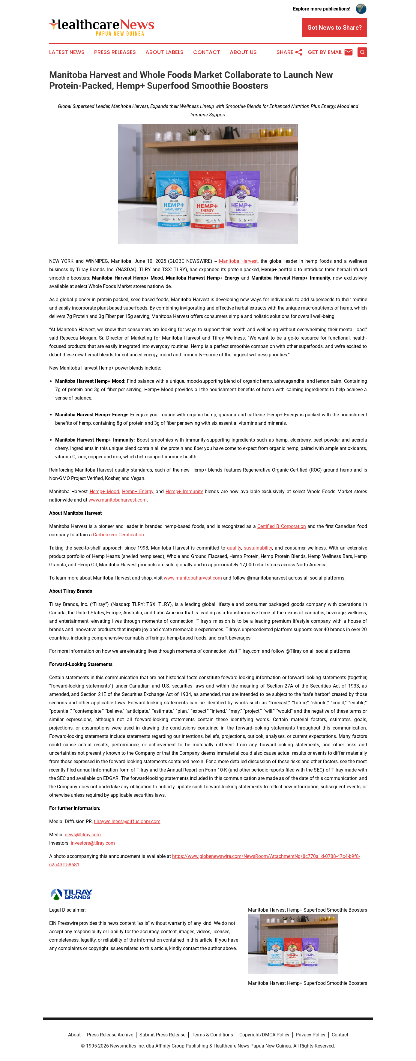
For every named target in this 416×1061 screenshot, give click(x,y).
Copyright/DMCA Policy (264, 1035)
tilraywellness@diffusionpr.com (127, 821)
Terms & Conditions (212, 1035)
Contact (206, 52)
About (74, 1035)
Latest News (67, 52)
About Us (243, 52)
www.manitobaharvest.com (117, 500)
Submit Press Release (162, 1035)
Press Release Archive (110, 1035)
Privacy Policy (310, 1035)
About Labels (164, 52)
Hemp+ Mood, (105, 491)
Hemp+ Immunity (184, 491)
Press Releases (115, 52)
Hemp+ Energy (138, 491)
